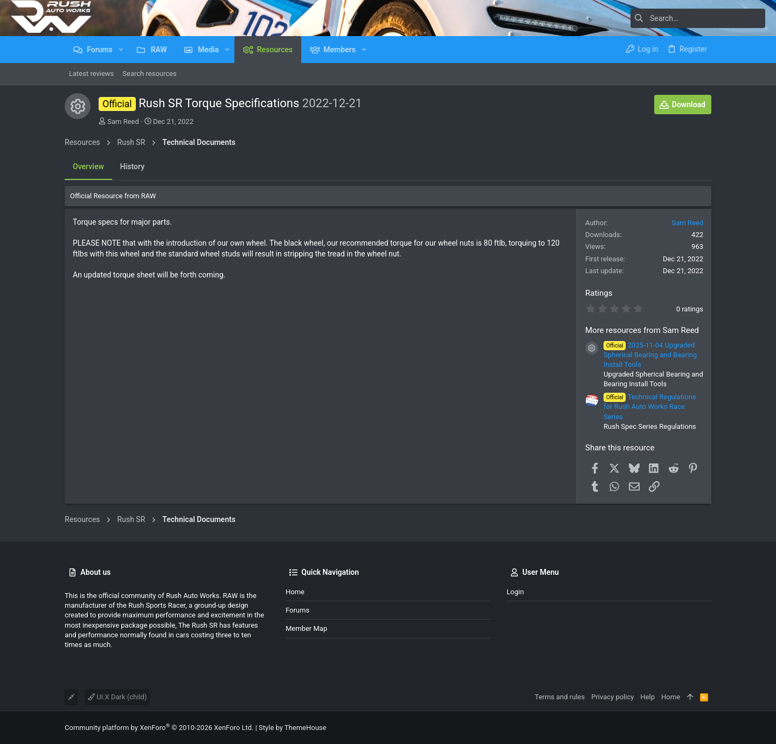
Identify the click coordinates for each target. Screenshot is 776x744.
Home (295, 592)
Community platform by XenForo (159, 728)
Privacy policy (612, 697)
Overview (88, 166)
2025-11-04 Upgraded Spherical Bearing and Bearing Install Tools (650, 354)
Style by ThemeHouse (292, 728)
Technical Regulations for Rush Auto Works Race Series (650, 406)
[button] (121, 49)
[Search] (697, 18)
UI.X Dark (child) (117, 697)
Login (515, 592)
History (132, 166)
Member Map (306, 628)
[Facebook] (706, 727)
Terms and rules (560, 697)
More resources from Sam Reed (642, 330)
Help (647, 697)
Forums (297, 610)
